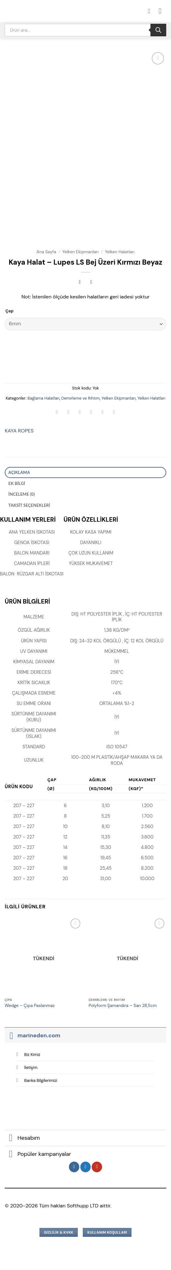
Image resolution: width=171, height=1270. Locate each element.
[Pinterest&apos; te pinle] (102, 412)
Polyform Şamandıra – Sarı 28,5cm (123, 1005)
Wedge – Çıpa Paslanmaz (30, 1005)
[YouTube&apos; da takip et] (97, 1167)
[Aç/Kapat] (11, 1035)
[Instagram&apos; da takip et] (74, 1167)
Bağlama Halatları (43, 398)
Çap (9, 311)
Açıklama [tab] (19, 472)
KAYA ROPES (19, 430)
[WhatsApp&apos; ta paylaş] (57, 412)
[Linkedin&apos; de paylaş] (114, 412)
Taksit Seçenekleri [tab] (29, 505)
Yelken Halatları (120, 252)
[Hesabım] (151, 11)
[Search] (158, 30)
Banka (40, 1080)
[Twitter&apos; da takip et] (85, 1167)
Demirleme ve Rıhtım (80, 398)
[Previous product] (91, 283)
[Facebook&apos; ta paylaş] (68, 412)
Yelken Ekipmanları (80, 252)
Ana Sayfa (46, 252)
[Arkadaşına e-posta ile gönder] (91, 412)
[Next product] (80, 283)
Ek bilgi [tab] (17, 483)
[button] (162, 11)
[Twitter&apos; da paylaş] (80, 412)
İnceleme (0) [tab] (22, 494)
